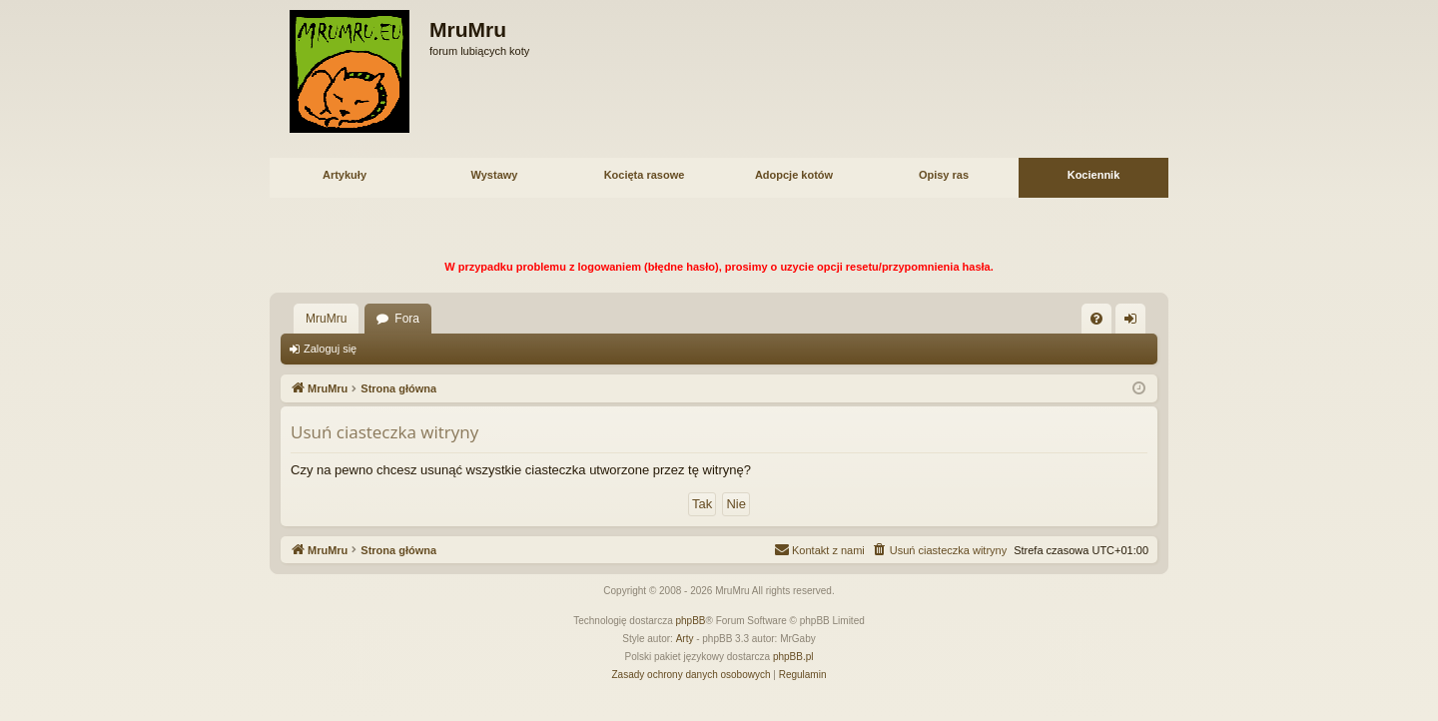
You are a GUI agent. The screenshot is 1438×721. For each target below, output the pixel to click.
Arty (685, 638)
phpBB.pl (793, 656)
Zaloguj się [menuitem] (1134, 323)
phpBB (691, 620)
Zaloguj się (330, 349)
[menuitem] (1096, 319)
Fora (406, 319)
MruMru (326, 319)
